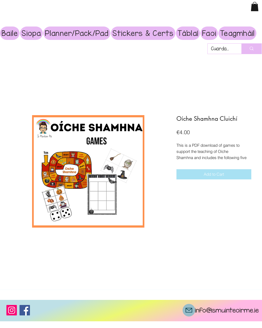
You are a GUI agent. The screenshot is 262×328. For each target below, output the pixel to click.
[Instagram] (11, 310)
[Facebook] (25, 310)
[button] (255, 6)
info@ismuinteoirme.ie (227, 310)
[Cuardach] (220, 49)
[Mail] (189, 310)
